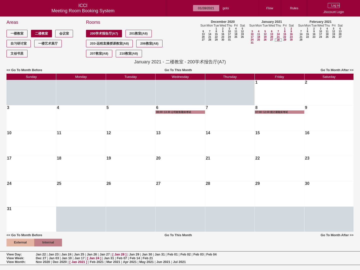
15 (216, 34)
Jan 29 (134, 254)
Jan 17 (79, 258)
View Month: (16, 262)
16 (223, 34)
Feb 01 (173, 254)
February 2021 (321, 22)
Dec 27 (41, 258)
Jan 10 (67, 258)
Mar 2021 (113, 262)
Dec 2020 (60, 262)
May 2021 (146, 262)
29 (216, 39)
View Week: (15, 258)
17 (229, 34)
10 (229, 31)
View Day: (14, 254)
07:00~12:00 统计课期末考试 (271, 112)
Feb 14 (135, 258)
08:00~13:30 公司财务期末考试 (173, 112)
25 (235, 37)
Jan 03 (54, 258)
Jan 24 (66, 254)
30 (223, 39)
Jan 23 (53, 254)
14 (209, 34)
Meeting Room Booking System (83, 10)
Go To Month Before (26, 70)
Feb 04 (211, 254)
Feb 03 (198, 254)
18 (235, 34)
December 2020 (223, 22)
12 (242, 31)
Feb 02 (185, 254)
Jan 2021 (78, 262)
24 (229, 37)
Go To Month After (335, 70)
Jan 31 (160, 254)
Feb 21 (148, 258)
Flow (269, 8)
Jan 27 (105, 254)
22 (216, 37)
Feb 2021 (97, 262)
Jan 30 (147, 254)
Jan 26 (92, 254)
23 (223, 37)
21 (209, 37)
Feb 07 (122, 258)
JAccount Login (334, 12)
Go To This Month (178, 70)
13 (203, 34)
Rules (294, 8)
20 (203, 37)
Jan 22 (41, 254)
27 (203, 39)
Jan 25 (79, 254)
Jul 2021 (179, 262)
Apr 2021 (130, 262)
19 (242, 34)
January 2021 (272, 22)
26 (242, 37)
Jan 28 (119, 254)
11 (235, 31)
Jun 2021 (163, 262)
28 (209, 39)
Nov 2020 (43, 262)
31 (229, 39)
